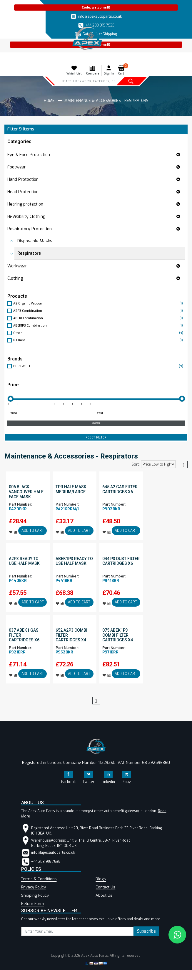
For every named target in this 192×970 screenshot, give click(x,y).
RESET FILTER (96, 437)
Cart (122, 70)
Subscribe (146, 931)
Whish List (74, 70)
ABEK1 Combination (99, 318)
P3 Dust (99, 340)
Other (99, 333)
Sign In (109, 70)
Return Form (32, 903)
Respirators (29, 253)
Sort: (135, 464)
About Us (104, 895)
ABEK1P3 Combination (99, 325)
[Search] (88, 81)
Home (49, 100)
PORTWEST (99, 366)
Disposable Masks (34, 241)
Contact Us (105, 887)
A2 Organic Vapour (99, 303)
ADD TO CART (32, 530)
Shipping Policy (35, 895)
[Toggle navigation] (8, 58)
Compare (92, 70)
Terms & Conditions (39, 878)
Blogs (101, 878)
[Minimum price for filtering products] (49, 413)
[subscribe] (77, 931)
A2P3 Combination (99, 311)
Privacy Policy (33, 887)
